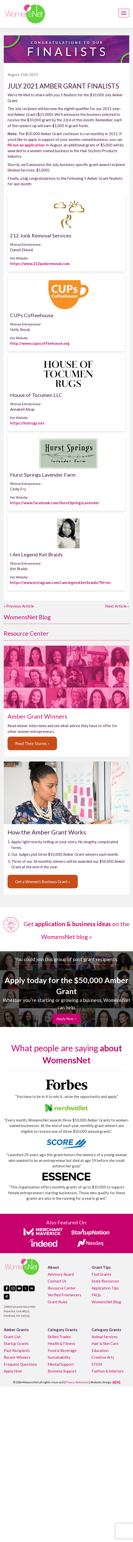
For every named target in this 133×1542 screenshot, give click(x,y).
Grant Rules (58, 1302)
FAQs (96, 1295)
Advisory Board (61, 1274)
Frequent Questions (20, 1364)
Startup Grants (16, 1343)
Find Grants (101, 1274)
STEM (97, 1364)
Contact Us (57, 1281)
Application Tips (105, 1288)
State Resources (105, 1281)
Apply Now (13, 1371)
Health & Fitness (61, 1343)
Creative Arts (103, 1357)
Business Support (62, 1371)
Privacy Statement (77, 1382)
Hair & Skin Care (105, 1343)
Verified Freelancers (64, 1295)
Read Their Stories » (32, 743)
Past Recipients (17, 1350)
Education (100, 1350)
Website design (101, 1382)
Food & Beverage (62, 1350)
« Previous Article (19, 606)
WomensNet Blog (27, 617)
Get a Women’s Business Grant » (42, 881)
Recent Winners (17, 1357)
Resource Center (26, 633)
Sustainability (59, 1357)
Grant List (12, 1336)
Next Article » (117, 606)
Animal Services (105, 1336)
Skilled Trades (59, 1336)
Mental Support (61, 1364)
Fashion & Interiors (108, 1371)
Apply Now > (66, 1018)
